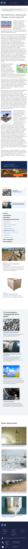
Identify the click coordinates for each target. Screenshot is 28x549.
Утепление (5, 213)
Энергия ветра (6, 235)
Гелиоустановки (7, 233)
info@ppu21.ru (15, 546)
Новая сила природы (8, 401)
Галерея (4, 533)
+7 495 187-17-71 (13, 166)
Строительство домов (8, 237)
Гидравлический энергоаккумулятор (12, 378)
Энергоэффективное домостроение (11, 219)
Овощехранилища (7, 215)
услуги (7, 9)
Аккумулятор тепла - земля (9, 230)
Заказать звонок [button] (18, 175)
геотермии (3, 65)
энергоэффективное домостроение (15, 9)
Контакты (23, 531)
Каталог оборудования (8, 239)
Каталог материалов (7, 241)
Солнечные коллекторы (8, 228)
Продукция (5, 529)
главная (3, 9)
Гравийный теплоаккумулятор (11, 332)
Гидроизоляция (6, 217)
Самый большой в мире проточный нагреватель (12, 354)
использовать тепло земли (6, 31)
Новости (23, 529)
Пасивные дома (7, 221)
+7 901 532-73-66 (16, 542)
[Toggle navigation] (26, 3)
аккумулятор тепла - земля (7, 10)
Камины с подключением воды (10, 224)
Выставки (14, 532)
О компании (5, 531)
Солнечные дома (7, 222)
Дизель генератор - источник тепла (10, 232)
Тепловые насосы (7, 226)
